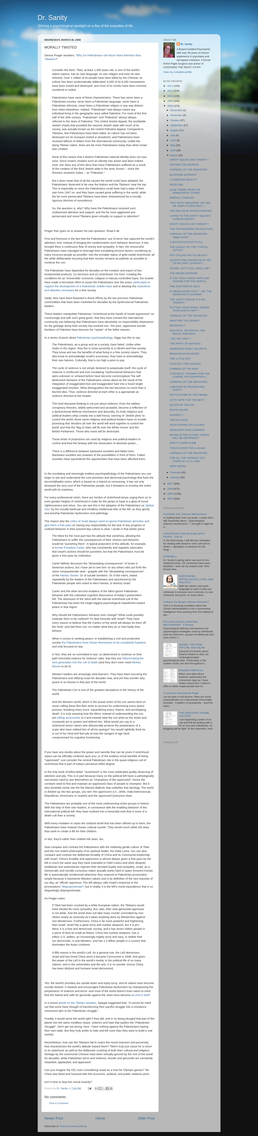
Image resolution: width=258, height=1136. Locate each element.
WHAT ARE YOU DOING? (185, 320)
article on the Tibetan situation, (78, 1002)
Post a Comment (59, 1103)
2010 (170, 96)
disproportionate (72, 886)
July (173, 135)
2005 (170, 493)
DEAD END (176, 184)
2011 (170, 90)
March (174, 155)
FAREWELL (170, 556)
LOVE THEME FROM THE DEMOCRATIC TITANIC (185, 191)
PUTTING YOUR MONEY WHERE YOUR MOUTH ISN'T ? (189, 309)
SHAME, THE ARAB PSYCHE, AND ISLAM (192, 646)
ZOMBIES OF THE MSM (184, 368)
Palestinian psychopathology (94, 337)
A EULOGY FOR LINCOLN (185, 363)
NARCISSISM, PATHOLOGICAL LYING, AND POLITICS (196, 579)
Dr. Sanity (52, 17)
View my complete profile (177, 72)
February (175, 472)
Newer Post (53, 1118)
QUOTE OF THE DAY (182, 404)
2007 (170, 483)
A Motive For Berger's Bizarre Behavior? (186, 602)
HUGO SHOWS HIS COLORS (187, 424)
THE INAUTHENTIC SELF (185, 286)
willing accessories (69, 717)
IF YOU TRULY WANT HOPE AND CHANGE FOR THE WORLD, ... (189, 280)
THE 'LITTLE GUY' (180, 358)
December (176, 110)
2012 (170, 85)
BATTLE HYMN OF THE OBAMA (189, 394)
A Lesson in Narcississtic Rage (181, 693)
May (173, 145)
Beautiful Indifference (191, 670)
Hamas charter (69, 575)
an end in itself (140, 995)
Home (100, 1118)
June (173, 140)
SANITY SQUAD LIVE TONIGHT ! (189, 159)
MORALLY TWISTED (182, 197)
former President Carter (69, 547)
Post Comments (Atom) (73, 1126)
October (175, 120)
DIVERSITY (176, 415)
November (176, 115)
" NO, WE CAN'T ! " (181, 338)
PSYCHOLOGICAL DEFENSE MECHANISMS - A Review (180, 623)
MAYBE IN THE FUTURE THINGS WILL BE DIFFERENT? (189, 436)
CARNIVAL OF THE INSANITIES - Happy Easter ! (189, 235)
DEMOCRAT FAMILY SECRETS (188, 348)
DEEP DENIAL (178, 466)
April (173, 150)
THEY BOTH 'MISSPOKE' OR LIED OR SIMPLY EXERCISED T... (190, 204)
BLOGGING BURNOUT (183, 174)
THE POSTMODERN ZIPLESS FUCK (191, 229)
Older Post (146, 1118)
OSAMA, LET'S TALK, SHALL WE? (190, 268)
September (177, 125)
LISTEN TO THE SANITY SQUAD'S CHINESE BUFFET (190, 217)
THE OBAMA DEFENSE (183, 273)
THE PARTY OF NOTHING (185, 343)
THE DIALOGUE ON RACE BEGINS (191, 210)
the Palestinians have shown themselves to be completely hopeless (104, 642)
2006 (170, 488)
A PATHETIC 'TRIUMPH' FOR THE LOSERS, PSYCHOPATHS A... (190, 375)
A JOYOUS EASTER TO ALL (186, 242)
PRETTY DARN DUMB (183, 443)
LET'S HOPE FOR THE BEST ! (187, 400)
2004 (170, 498)
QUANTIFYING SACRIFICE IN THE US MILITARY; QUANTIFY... (190, 262)
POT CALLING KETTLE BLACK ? (189, 255)
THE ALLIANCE (179, 419)
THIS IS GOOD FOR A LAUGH (187, 448)
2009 (170, 100)
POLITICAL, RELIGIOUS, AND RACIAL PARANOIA (187, 332)
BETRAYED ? (177, 325)
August (174, 130)
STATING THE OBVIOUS (184, 164)
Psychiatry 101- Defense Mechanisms (185, 514)
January (175, 477)
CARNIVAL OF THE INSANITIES (188, 169)
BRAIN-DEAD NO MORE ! (185, 353)
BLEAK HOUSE (179, 409)
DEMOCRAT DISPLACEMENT (187, 430)
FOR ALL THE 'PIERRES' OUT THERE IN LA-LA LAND (187, 459)
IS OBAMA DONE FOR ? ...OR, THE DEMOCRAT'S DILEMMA (191, 293)
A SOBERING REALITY (183, 179)
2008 (170, 105)
